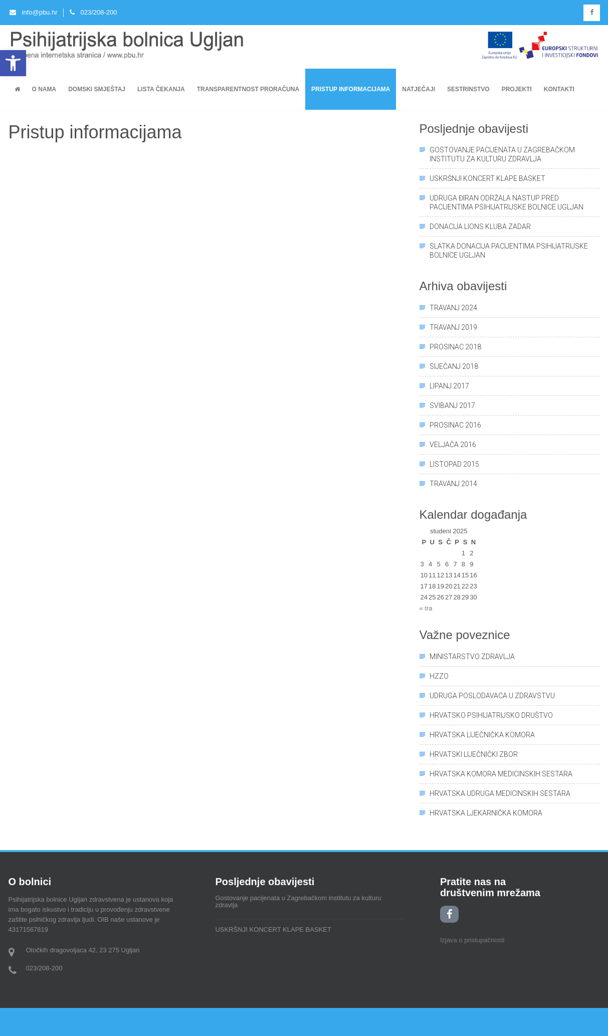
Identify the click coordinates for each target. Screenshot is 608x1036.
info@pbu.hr (34, 12)
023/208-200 (93, 12)
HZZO (439, 676)
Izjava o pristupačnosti (472, 940)
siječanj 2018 (454, 366)
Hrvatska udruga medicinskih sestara (500, 793)
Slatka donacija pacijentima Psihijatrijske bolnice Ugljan (509, 250)
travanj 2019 (453, 327)
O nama (44, 89)
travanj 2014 (453, 484)
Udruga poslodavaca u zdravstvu (492, 696)
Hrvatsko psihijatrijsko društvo (491, 715)
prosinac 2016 (455, 425)
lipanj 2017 (449, 386)
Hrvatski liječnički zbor (474, 754)
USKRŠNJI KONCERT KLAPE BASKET (487, 178)
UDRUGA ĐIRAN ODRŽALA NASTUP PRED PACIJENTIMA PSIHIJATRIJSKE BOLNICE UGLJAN (506, 202)
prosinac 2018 (455, 347)
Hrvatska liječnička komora (482, 735)
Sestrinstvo (468, 89)
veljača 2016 (453, 445)
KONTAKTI (559, 89)
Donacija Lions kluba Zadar (480, 227)
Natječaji (418, 89)
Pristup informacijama (350, 89)
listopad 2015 (454, 464)
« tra (426, 608)
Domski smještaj (96, 89)
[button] (13, 63)
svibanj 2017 (452, 405)
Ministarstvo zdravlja (472, 657)
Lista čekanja (161, 89)
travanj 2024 (453, 308)
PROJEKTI (517, 89)
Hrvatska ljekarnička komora (486, 813)
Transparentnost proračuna (248, 89)
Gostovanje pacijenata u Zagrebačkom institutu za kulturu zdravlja (502, 154)
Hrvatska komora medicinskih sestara (501, 774)
